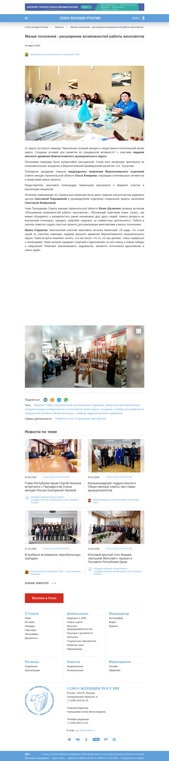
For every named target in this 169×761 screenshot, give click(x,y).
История (29, 622)
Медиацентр (119, 613)
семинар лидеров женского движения (98, 413)
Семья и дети (74, 622)
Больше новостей (40, 583)
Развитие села (64, 418)
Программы (31, 634)
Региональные (75, 670)
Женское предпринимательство (80, 627)
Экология (72, 637)
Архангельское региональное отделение (79, 405)
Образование (74, 649)
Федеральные (75, 666)
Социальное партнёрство (90, 418)
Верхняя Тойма (43, 405)
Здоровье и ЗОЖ (76, 618)
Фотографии (116, 618)
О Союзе (32, 613)
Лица (28, 618)
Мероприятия (120, 662)
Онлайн (113, 666)
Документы (31, 638)
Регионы (32, 662)
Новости (73, 662)
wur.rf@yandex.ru (85, 730)
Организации (32, 670)
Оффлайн (114, 670)
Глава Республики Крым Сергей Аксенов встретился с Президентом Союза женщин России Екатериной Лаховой (53, 487)
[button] (32, 356)
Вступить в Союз (44, 598)
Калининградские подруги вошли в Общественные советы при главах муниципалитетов (112, 487)
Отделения (31, 666)
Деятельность (77, 613)
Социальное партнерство (81, 641)
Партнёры (30, 630)
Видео (112, 622)
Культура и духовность (80, 633)
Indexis (140, 758)
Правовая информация (37, 758)
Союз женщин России (80, 18)
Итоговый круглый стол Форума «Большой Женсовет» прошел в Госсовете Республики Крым (110, 558)
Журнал (113, 626)
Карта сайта (58, 758)
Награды (30, 626)
